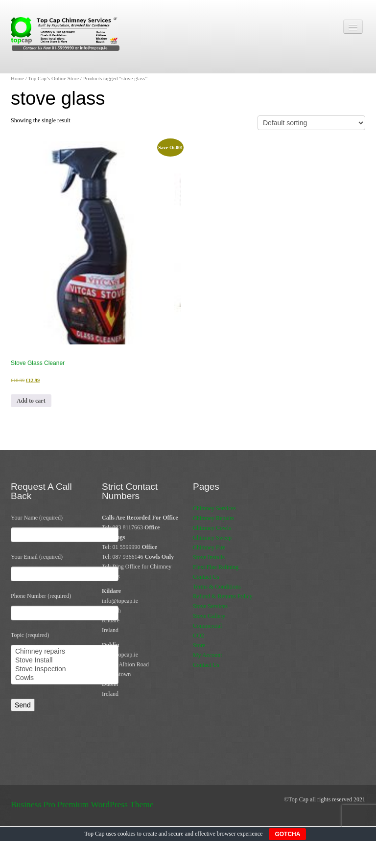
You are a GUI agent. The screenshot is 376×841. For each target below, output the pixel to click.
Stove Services (210, 606)
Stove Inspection (64, 669)
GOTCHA (287, 834)
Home (17, 78)
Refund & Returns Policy (223, 596)
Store (199, 645)
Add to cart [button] (31, 400)
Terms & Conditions (217, 586)
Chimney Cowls (212, 527)
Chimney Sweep (212, 537)
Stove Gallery (209, 616)
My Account (207, 655)
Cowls (64, 678)
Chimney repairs (64, 651)
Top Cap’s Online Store (53, 78)
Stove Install (64, 660)
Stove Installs (209, 557)
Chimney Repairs (213, 518)
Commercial (207, 625)
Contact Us (206, 576)
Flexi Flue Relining (215, 567)
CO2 (198, 635)
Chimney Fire (209, 547)
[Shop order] (311, 122)
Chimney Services (214, 508)
